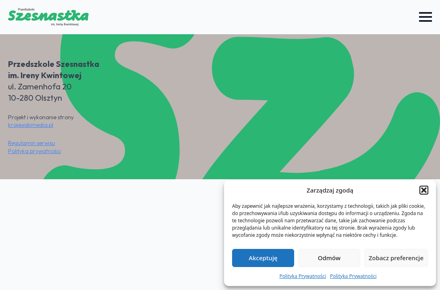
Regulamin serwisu (31, 143)
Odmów (329, 258)
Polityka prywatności (34, 151)
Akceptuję (263, 258)
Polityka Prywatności (302, 276)
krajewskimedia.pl (30, 124)
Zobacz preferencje (396, 258)
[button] (424, 190)
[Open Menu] (425, 16)
